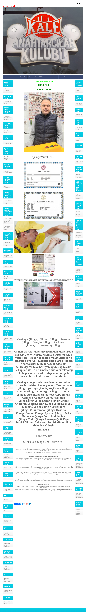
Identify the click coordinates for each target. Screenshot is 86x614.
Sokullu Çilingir (78, 412)
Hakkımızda (54, 77)
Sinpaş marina (7, 510)
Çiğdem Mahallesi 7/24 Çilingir (79, 176)
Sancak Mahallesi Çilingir (78, 337)
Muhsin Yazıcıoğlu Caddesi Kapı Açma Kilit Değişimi (8, 220)
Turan (40, 345)
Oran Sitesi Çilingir (78, 425)
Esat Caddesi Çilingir (79, 389)
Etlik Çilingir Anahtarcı (6, 500)
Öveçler (37, 342)
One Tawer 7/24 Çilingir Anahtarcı (8, 102)
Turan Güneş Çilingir (7, 277)
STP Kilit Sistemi (43, 77)
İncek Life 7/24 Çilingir (7, 289)
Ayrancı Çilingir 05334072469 (7, 468)
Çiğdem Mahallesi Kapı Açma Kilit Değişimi (79, 196)
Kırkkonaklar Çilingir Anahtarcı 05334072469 (8, 545)
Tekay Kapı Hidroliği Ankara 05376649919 (79, 481)
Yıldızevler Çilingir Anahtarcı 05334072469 (8, 592)
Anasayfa (22, 77)
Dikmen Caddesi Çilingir (78, 366)
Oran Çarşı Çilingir (78, 312)
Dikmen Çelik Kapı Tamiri (79, 299)
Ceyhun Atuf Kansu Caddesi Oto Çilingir (79, 235)
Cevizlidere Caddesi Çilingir (7, 326)
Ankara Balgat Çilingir (7, 387)
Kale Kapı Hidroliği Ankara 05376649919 (79, 495)
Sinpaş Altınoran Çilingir (78, 439)
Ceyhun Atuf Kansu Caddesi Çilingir (7, 244)
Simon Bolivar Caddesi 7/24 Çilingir (7, 158)
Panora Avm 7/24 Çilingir (79, 115)
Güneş (48, 345)
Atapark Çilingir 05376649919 (7, 444)
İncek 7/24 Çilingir (78, 323)
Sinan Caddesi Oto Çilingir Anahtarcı (79, 270)
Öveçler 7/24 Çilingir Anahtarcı (8, 142)
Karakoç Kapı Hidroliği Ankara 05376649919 (79, 465)
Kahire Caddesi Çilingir (78, 351)
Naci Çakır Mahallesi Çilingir (8, 172)
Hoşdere (78, 509)
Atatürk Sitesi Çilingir (79, 128)
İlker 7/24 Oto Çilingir (79, 162)
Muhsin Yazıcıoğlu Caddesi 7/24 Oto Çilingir (8, 202)
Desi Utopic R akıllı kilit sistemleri (8, 363)
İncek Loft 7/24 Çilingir (7, 300)
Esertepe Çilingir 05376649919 (7, 410)
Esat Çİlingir (79, 377)
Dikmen (44, 339)
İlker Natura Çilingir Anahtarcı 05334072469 (8, 580)
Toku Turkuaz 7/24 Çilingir (8, 313)
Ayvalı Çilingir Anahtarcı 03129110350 (7, 456)
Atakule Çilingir (78, 451)
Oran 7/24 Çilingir (78, 139)
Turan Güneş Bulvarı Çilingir (7, 131)
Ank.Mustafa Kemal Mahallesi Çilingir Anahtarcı (8, 118)
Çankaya (22, 339)
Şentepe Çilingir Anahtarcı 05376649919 (7, 398)
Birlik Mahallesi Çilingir (7, 352)
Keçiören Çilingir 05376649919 (7, 421)
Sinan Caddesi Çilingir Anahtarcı (78, 250)
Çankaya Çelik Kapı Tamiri (78, 285)
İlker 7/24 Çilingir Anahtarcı (78, 90)
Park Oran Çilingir (8, 266)
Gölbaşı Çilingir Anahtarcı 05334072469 (7, 522)
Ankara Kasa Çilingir (7, 490)
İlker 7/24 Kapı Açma (78, 151)
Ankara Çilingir (7, 478)
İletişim (64, 77)
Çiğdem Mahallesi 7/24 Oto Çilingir (8, 186)
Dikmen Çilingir (78, 401)
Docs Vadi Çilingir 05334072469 (8, 602)
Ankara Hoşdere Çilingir (78, 513)
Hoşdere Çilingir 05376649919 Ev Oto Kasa (8, 375)
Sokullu (65, 339)
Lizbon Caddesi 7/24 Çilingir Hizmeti (7, 90)
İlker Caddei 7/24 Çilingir (79, 104)
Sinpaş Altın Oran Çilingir (8, 256)
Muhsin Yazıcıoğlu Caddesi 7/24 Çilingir (79, 214)
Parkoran (59, 342)
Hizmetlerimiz (32, 77)
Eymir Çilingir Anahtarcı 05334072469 (7, 533)
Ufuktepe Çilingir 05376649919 (7, 433)
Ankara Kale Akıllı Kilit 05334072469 (8, 557)
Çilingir (57, 345)
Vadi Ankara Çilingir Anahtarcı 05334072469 (8, 568)
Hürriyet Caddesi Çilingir (8, 339)
